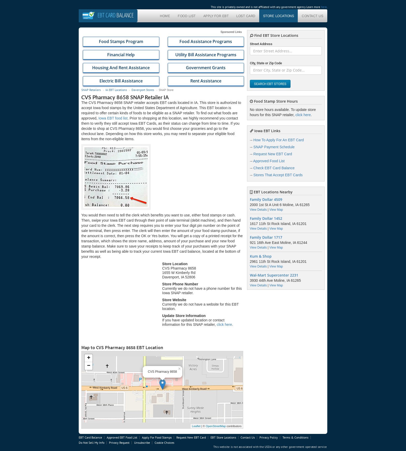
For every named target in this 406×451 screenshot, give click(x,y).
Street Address (261, 44)
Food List (186, 16)
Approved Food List (269, 161)
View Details (258, 210)
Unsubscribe (142, 443)
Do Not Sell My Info (91, 443)
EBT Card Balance (90, 437)
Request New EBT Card (272, 154)
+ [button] (88, 358)
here (324, 7)
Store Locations (278, 16)
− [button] (88, 366)
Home (165, 16)
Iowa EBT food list (113, 118)
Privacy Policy (268, 437)
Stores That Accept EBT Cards (278, 175)
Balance (116, 16)
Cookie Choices (164, 443)
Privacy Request (119, 443)
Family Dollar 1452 (266, 218)
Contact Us (312, 16)
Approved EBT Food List (122, 437)
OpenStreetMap (216, 426)
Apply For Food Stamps (157, 437)
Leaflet (196, 426)
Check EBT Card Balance (274, 168)
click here (224, 324)
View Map (276, 210)
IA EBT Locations (116, 90)
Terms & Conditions (295, 437)
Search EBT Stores (270, 84)
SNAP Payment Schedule (274, 147)
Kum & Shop (261, 256)
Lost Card (245, 16)
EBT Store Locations (223, 437)
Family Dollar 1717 (266, 237)
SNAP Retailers (91, 90)
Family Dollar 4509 (266, 199)
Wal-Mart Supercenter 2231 (274, 275)
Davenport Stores (143, 90)
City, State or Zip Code (266, 63)
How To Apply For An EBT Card (278, 140)
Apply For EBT (216, 16)
